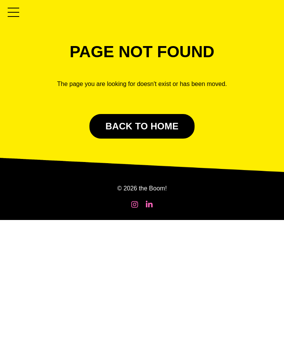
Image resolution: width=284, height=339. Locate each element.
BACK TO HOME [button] (142, 126)
